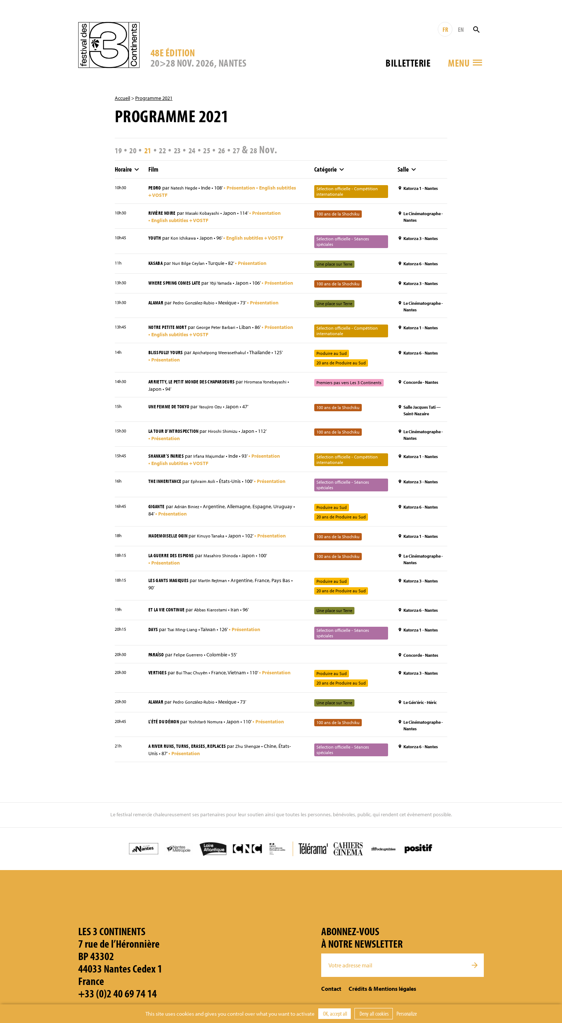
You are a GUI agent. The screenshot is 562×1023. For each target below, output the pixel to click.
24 (209, 149)
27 (262, 149)
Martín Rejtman (219, 587)
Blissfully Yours (167, 358)
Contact (331, 995)
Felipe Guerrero (192, 662)
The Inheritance (166, 487)
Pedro (155, 187)
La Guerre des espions (173, 562)
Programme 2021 (153, 98)
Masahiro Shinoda (228, 562)
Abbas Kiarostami (218, 617)
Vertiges (158, 679)
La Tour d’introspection (176, 437)
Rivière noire (163, 213)
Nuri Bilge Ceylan (192, 264)
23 (191, 149)
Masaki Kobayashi (208, 213)
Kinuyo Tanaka (217, 542)
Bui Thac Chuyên (195, 680)
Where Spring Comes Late (177, 283)
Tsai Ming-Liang (185, 636)
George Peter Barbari (223, 333)
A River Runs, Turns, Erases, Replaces (192, 753)
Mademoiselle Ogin (170, 542)
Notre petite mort (169, 333)
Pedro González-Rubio (199, 309)
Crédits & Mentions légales (382, 995)
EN (461, 29)
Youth (155, 238)
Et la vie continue (168, 616)
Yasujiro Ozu (216, 413)
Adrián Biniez (190, 513)
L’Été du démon (165, 728)
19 (120, 149)
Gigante (157, 513)
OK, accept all (334, 1013)
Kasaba (156, 263)
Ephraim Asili (208, 488)
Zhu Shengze (259, 753)
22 (173, 149)
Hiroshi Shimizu (231, 437)
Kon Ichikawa (186, 238)
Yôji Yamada (228, 283)
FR (445, 29)
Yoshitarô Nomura (212, 729)
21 (156, 149)
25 (227, 149)
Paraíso (157, 661)
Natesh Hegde (187, 188)
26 (244, 149)
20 (138, 149)
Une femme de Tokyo (171, 412)
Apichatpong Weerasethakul (227, 358)
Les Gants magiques (170, 587)
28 (283, 149)
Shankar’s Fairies (168, 462)
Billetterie (408, 62)
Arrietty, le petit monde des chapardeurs (196, 387)
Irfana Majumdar (216, 463)
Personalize (406, 1013)
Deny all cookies (373, 1013)
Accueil (122, 98)
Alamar (157, 308)
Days (153, 636)
